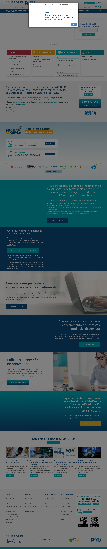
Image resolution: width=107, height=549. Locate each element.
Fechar (74, 24)
